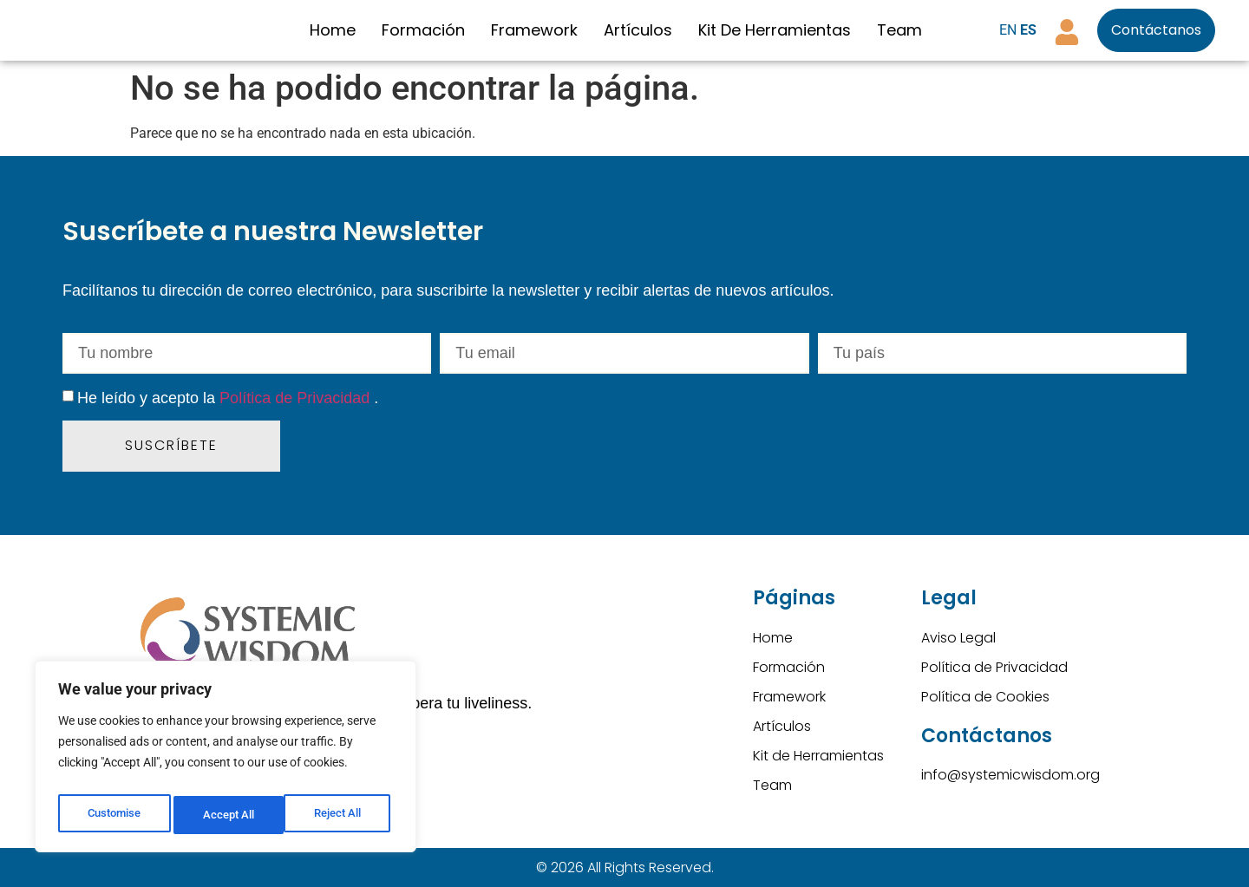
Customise (113, 815)
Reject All (227, 815)
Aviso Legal (958, 638)
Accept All (340, 815)
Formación (423, 30)
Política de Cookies (985, 697)
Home (333, 30)
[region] (225, 761)
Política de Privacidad (296, 398)
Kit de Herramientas (774, 30)
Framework (534, 30)
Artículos (638, 30)
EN (1008, 30)
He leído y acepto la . (227, 398)
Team (899, 30)
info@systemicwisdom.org (1010, 775)
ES (1028, 30)
